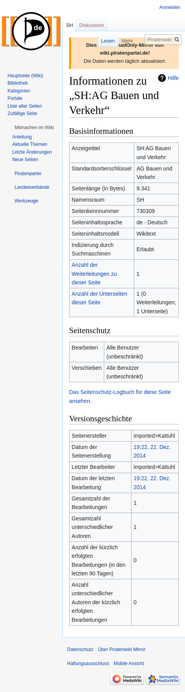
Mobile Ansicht (129, 663)
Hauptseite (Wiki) (25, 75)
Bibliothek (17, 83)
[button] (34, 127)
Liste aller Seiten (24, 106)
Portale (14, 98)
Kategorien (18, 91)
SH (69, 25)
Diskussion (91, 25)
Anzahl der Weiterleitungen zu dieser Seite (94, 274)
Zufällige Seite (22, 113)
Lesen (96, 41)
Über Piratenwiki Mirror (122, 649)
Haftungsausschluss (88, 663)
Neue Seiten (25, 159)
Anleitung (22, 137)
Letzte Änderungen (32, 152)
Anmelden (169, 7)
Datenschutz (80, 649)
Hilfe (173, 78)
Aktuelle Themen (29, 144)
